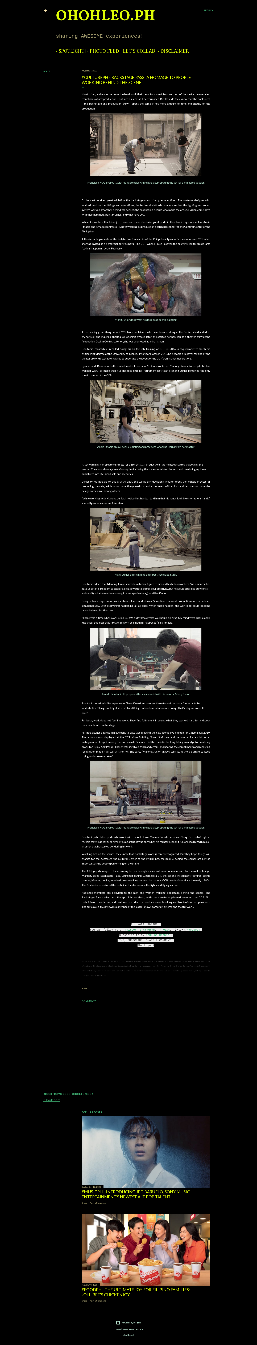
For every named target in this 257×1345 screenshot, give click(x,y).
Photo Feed (102, 51)
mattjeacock (137, 1329)
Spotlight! (69, 51)
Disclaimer (172, 51)
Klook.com (51, 1100)
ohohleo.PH (105, 16)
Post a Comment (98, 1203)
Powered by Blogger (128, 1323)
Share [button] (46, 70)
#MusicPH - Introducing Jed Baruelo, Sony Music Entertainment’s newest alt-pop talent (136, 1194)
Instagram (147, 929)
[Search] (209, 10)
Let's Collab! (137, 51)
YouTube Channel (158, 935)
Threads (164, 929)
